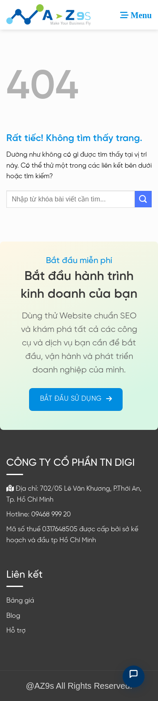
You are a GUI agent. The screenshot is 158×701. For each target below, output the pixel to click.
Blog (13, 615)
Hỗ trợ (16, 630)
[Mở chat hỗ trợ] (134, 676)
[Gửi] (143, 199)
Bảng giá (20, 600)
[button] (136, 14)
